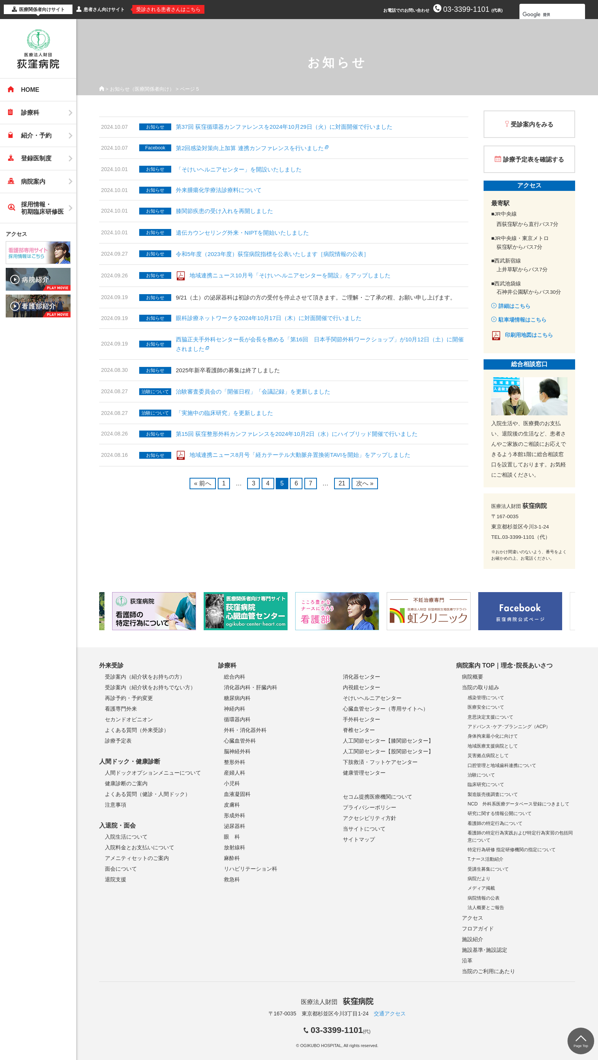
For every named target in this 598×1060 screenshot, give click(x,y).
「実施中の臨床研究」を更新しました (224, 413)
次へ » (364, 483)
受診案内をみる (532, 124)
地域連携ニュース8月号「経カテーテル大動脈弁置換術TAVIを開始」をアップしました (300, 455)
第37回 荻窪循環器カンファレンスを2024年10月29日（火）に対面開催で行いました (284, 126)
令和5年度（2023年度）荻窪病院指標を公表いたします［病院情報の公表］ (272, 254)
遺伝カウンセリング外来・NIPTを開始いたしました (242, 232)
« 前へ (202, 483)
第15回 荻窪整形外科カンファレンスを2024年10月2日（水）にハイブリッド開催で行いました (297, 434)
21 (342, 483)
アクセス (16, 234)
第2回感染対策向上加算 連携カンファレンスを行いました (250, 148)
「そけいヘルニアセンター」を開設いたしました (239, 169)
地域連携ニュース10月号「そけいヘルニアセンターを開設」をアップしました (290, 275)
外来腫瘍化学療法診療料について (219, 190)
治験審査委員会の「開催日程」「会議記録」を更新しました (253, 391)
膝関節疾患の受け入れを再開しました (224, 211)
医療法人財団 (337, 1002)
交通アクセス (390, 1013)
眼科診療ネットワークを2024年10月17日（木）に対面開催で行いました (269, 318)
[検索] (542, 14)
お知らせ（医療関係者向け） (142, 89)
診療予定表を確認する (533, 159)
